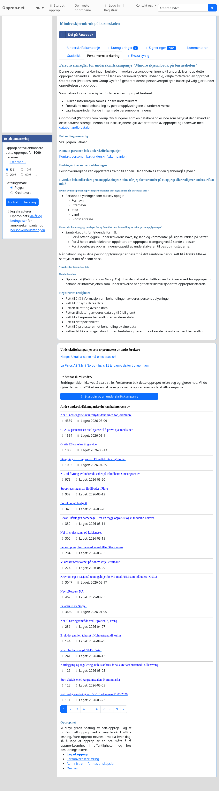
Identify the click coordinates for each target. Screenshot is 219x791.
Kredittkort (23, 193)
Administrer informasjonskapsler (91, 763)
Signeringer (160, 48)
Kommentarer (195, 48)
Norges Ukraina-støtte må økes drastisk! (88, 356)
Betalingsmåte (16, 183)
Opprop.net (13, 7)
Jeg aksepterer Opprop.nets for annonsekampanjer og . (28, 220)
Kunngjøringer (122, 48)
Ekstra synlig (137, 56)
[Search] (183, 7)
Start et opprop (56, 7)
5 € (12, 170)
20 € (13, 175)
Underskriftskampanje (81, 48)
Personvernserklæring (103, 56)
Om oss (72, 768)
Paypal (20, 187)
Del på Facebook (76, 34)
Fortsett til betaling (22, 202)
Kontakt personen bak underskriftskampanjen (92, 156)
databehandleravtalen (75, 127)
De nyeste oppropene (83, 7)
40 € (28, 175)
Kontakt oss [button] (145, 5)
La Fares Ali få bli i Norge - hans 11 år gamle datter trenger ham (104, 365)
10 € (28, 170)
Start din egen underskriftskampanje (109, 396)
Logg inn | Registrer (114, 7)
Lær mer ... (16, 162)
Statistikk (71, 56)
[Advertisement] (27, 74)
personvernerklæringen (27, 230)
